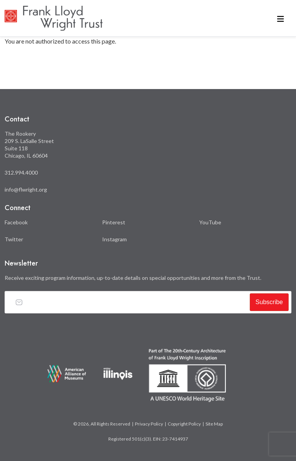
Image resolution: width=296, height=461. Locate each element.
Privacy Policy (149, 424)
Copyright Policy (184, 424)
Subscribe (269, 302)
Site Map (214, 424)
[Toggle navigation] (280, 18)
